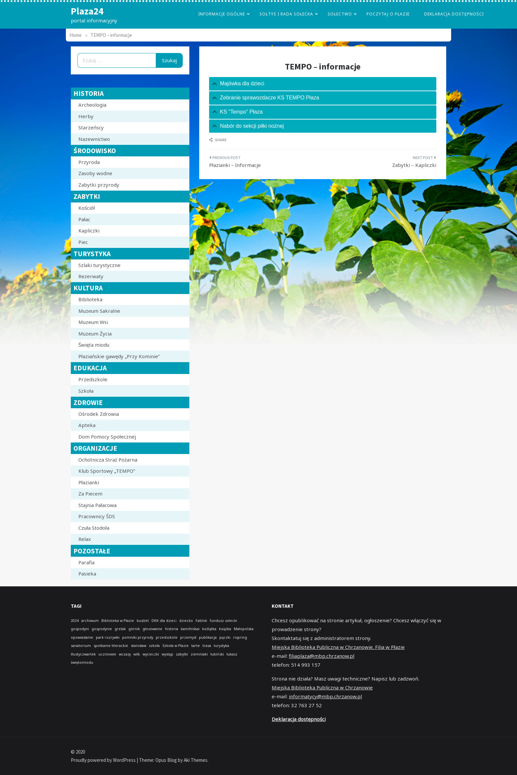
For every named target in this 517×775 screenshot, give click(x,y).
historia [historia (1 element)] (171, 629)
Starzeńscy (91, 127)
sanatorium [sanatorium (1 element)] (81, 645)
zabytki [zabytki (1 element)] (182, 654)
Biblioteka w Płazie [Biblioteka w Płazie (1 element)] (117, 620)
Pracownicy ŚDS (96, 516)
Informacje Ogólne (221, 14)
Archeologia (92, 104)
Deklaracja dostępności (454, 14)
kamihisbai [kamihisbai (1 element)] (190, 629)
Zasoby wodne (95, 173)
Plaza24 (87, 11)
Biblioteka (90, 299)
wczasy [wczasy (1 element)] (125, 654)
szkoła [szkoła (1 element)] (154, 645)
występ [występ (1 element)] (167, 654)
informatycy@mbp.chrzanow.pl (325, 696)
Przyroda (89, 162)
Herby (86, 116)
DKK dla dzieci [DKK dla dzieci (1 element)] (164, 620)
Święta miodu (93, 344)
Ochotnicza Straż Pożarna (107, 459)
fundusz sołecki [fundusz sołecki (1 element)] (223, 620)
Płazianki (88, 482)
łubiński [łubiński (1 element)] (217, 654)
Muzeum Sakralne (99, 310)
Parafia (86, 562)
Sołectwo (340, 14)
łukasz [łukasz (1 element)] (232, 654)
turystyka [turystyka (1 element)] (221, 645)
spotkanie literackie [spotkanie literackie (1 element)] (111, 645)
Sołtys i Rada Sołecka (286, 14)
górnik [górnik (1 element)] (134, 629)
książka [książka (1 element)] (225, 629)
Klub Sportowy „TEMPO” (106, 471)
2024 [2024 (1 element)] (75, 620)
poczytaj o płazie (388, 14)
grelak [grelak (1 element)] (120, 629)
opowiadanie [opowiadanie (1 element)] (82, 637)
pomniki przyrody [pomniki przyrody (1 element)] (137, 637)
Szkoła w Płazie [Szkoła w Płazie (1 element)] (175, 645)
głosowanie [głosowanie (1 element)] (152, 629)
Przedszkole (92, 379)
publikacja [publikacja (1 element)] (208, 637)
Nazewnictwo (94, 139)
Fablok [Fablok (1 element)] (201, 620)
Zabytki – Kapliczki (414, 165)
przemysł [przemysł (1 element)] (188, 637)
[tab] (322, 84)
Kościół (86, 207)
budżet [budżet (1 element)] (143, 620)
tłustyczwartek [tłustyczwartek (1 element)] (83, 654)
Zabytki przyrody (98, 184)
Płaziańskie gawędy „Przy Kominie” (119, 356)
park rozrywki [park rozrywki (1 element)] (108, 637)
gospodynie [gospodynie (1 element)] (102, 629)
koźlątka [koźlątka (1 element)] (209, 629)
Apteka (86, 425)
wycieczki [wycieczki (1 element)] (151, 654)
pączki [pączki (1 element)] (225, 637)
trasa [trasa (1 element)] (207, 645)
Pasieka (87, 573)
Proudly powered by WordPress (104, 760)
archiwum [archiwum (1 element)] (90, 620)
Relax (84, 539)
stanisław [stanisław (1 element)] (138, 645)
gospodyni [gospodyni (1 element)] (80, 629)
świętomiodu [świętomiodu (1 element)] (82, 662)
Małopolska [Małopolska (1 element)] (244, 629)
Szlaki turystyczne (99, 265)
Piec (83, 242)
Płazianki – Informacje (235, 165)
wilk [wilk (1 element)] (136, 654)
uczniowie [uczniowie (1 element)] (107, 654)
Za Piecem (90, 493)
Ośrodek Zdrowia (98, 414)
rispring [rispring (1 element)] (240, 637)
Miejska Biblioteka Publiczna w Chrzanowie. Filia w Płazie (338, 647)
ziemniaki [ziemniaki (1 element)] (199, 654)
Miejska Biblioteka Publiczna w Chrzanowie (322, 687)
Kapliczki (88, 230)
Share (218, 139)
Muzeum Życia (95, 333)
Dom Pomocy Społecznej (107, 436)
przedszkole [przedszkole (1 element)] (166, 637)
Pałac (84, 219)
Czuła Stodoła (93, 527)
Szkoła (86, 391)
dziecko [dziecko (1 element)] (186, 620)
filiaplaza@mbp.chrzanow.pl (321, 656)
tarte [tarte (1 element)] (195, 645)
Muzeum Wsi (93, 322)
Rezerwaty (90, 276)
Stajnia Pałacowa (97, 505)
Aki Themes (195, 760)
